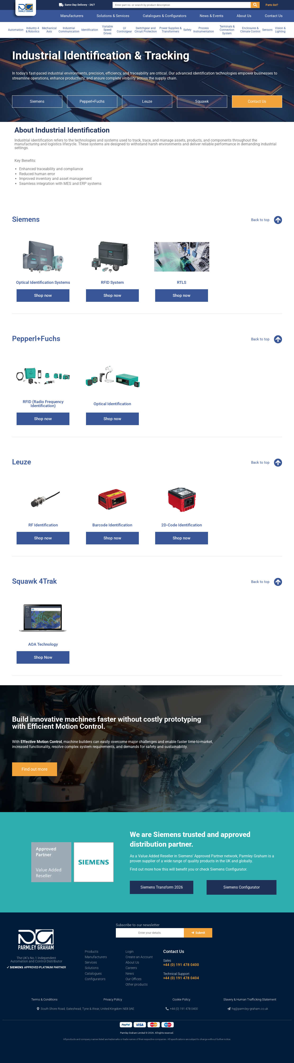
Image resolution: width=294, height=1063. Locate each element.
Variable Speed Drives (107, 30)
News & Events (211, 16)
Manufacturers (71, 16)
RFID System (112, 282)
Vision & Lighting (280, 30)
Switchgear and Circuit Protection (146, 30)
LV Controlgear (124, 30)
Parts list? (272, 5)
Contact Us (274, 16)
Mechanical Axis (49, 30)
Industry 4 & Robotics (32, 30)
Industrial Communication (69, 30)
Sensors (267, 29)
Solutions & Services (113, 16)
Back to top (260, 220)
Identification (89, 29)
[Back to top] (278, 220)
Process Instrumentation (203, 30)
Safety (187, 29)
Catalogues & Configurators (164, 16)
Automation (15, 29)
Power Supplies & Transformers (170, 30)
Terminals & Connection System (227, 30)
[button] (85, 1008)
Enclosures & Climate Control (250, 30)
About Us (244, 16)
